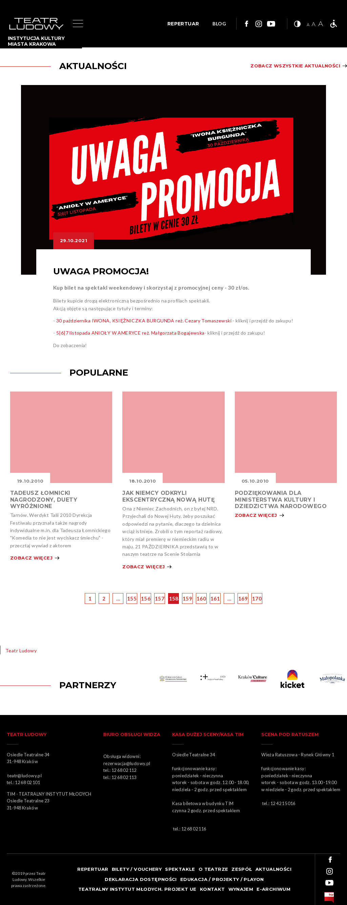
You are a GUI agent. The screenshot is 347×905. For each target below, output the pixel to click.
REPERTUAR (183, 24)
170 (257, 598)
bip (329, 897)
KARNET (253, 678)
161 (215, 598)
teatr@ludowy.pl (25, 775)
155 (132, 598)
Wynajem (240, 889)
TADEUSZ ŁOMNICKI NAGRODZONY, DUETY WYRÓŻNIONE (43, 499)
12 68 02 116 (193, 829)
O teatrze (213, 869)
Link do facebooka (246, 24)
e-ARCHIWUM (273, 889)
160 (201, 598)
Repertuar (92, 869)
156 (145, 598)
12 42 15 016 (282, 803)
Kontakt (212, 889)
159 (187, 598)
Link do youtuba (271, 24)
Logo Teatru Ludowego (36, 24)
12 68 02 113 (124, 777)
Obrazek (61, 437)
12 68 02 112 (124, 770)
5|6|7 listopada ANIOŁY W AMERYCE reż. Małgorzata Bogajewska (130, 333)
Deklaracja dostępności (141, 879)
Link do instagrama (258, 24)
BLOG (219, 24)
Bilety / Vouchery (137, 869)
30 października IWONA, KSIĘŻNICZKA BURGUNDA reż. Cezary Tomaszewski (143, 320)
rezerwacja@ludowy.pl (127, 763)
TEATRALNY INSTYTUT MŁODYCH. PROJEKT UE (137, 889)
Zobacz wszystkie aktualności (295, 65)
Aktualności (273, 869)
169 (243, 598)
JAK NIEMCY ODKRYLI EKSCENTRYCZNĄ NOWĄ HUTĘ (168, 496)
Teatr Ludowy (21, 650)
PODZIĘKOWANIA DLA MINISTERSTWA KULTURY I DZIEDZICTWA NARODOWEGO (281, 499)
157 (159, 598)
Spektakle (180, 869)
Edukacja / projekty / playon (222, 879)
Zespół (241, 869)
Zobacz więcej (31, 558)
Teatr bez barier (333, 23)
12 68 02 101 (27, 782)
